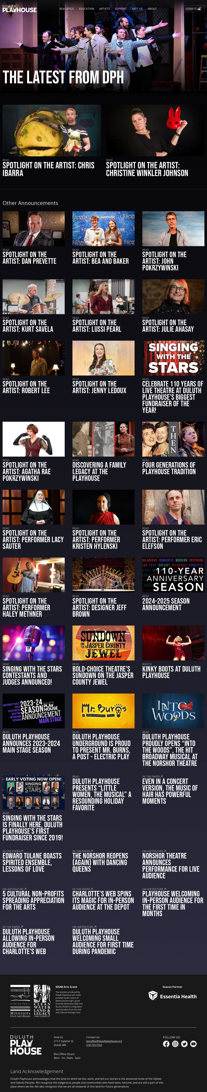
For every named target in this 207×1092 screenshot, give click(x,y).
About (152, 8)
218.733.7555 (94, 1045)
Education (86, 8)
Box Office (67, 8)
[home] (20, 8)
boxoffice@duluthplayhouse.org (104, 1041)
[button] (66, 8)
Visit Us (137, 8)
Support (121, 8)
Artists (104, 8)
